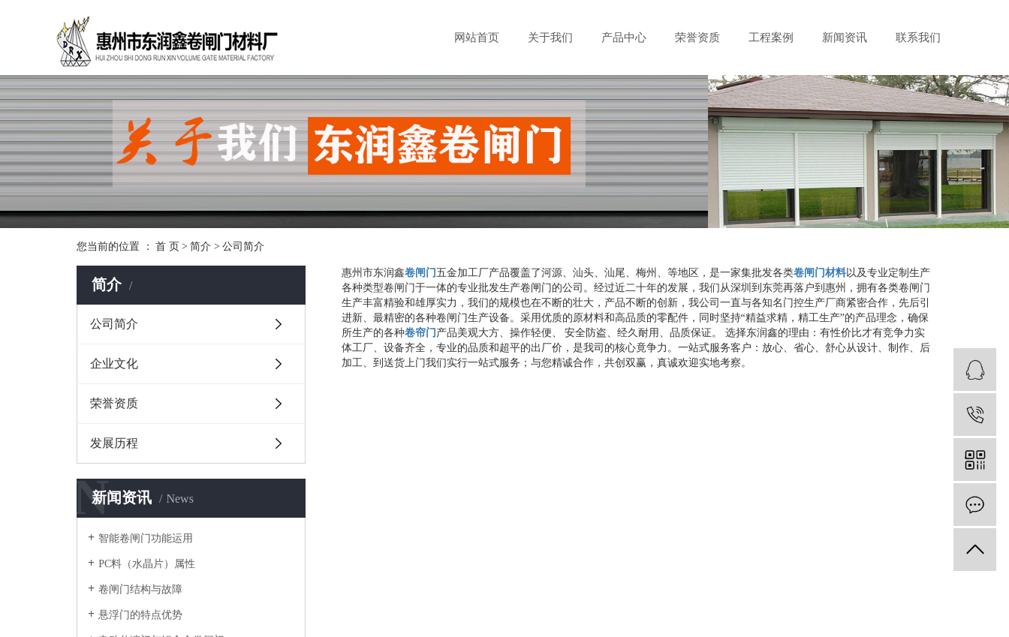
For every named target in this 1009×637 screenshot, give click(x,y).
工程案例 (771, 38)
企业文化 (114, 363)
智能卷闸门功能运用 (145, 538)
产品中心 (623, 38)
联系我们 (918, 38)
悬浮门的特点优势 (140, 614)
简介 (200, 246)
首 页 (167, 246)
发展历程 (114, 443)
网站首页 (476, 38)
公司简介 (114, 323)
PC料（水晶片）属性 (146, 563)
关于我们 (550, 38)
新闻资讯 (844, 38)
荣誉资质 (697, 38)
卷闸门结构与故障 (140, 589)
